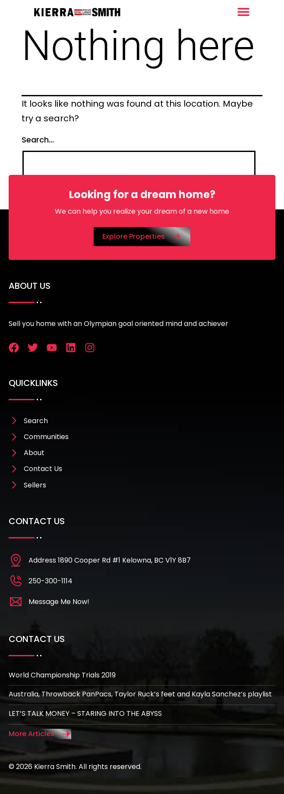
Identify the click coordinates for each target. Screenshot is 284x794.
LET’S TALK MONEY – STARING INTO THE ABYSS (85, 713)
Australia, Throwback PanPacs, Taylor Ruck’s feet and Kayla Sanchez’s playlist (140, 694)
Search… (38, 139)
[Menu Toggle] (243, 11)
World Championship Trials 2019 (62, 675)
